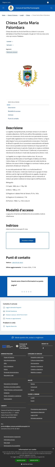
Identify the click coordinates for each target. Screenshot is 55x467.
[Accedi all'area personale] (48, 2)
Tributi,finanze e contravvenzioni (13, 390)
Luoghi (22, 15)
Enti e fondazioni (8, 366)
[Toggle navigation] (3, 8)
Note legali (7, 443)
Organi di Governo (9, 357)
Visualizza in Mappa (27, 240)
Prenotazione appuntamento (39, 409)
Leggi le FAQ (34, 415)
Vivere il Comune (13, 15)
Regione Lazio (6, 2)
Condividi (10, 42)
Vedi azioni (10, 45)
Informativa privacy (9, 440)
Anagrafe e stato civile (37, 357)
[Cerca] (51, 8)
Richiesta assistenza (36, 418)
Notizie (33, 384)
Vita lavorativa (35, 363)
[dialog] (27, 457)
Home (3, 15)
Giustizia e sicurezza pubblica (12, 387)
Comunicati (34, 387)
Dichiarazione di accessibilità (12, 446)
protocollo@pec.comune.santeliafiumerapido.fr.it (15, 426)
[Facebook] (43, 348)
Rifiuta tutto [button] (34, 460)
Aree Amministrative (10, 360)
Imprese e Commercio (37, 366)
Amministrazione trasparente (12, 437)
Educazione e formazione (11, 384)
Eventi (32, 401)
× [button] (53, 448)
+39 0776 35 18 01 (17, 263)
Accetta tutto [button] (21, 460)
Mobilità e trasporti (36, 372)
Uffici (5, 363)
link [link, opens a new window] (43, 457)
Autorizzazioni (8, 399)
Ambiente (6, 393)
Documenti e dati (9, 375)
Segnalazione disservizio (37, 412)
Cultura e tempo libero (37, 360)
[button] (27, 464)
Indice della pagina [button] (13, 102)
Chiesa (28, 15)
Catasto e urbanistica (37, 369)
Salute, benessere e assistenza (12, 396)
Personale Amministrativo (11, 372)
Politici (6, 369)
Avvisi (32, 390)
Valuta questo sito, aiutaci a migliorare (27, 337)
